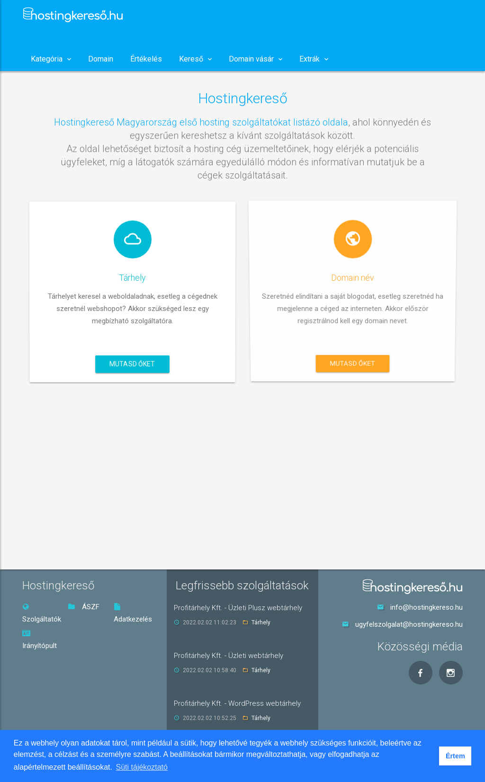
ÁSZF (83, 607)
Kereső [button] (195, 58)
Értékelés (146, 58)
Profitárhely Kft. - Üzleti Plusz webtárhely (238, 608)
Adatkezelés (133, 613)
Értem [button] (455, 756)
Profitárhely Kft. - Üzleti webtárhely (228, 655)
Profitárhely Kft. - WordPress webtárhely (237, 703)
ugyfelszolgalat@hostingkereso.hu (409, 624)
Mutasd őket (132, 361)
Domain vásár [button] (255, 58)
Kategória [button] (51, 58)
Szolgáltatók (41, 613)
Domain (100, 58)
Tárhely (260, 622)
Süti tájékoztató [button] (142, 767)
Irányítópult (39, 640)
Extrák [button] (313, 58)
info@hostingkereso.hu (426, 607)
